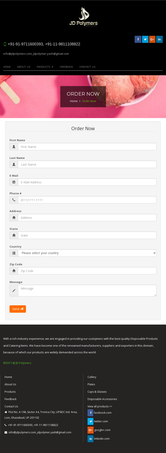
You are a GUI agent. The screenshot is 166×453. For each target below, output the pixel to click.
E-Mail (14, 176)
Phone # (16, 193)
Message (16, 282)
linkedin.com (99, 438)
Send (17, 309)
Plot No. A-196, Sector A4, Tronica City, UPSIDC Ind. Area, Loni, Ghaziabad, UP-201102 (41, 414)
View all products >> (100, 406)
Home (7, 66)
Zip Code (16, 264)
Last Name (17, 158)
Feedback (66, 66)
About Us (23, 66)
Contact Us (87, 66)
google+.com (99, 430)
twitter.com (98, 421)
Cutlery (92, 377)
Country (15, 246)
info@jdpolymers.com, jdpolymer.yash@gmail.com (36, 54)
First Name (17, 140)
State (14, 229)
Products (43, 66)
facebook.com (100, 412)
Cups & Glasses (97, 392)
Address (15, 211)
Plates (91, 384)
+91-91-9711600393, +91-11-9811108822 (31, 425)
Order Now (89, 101)
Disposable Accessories (102, 399)
